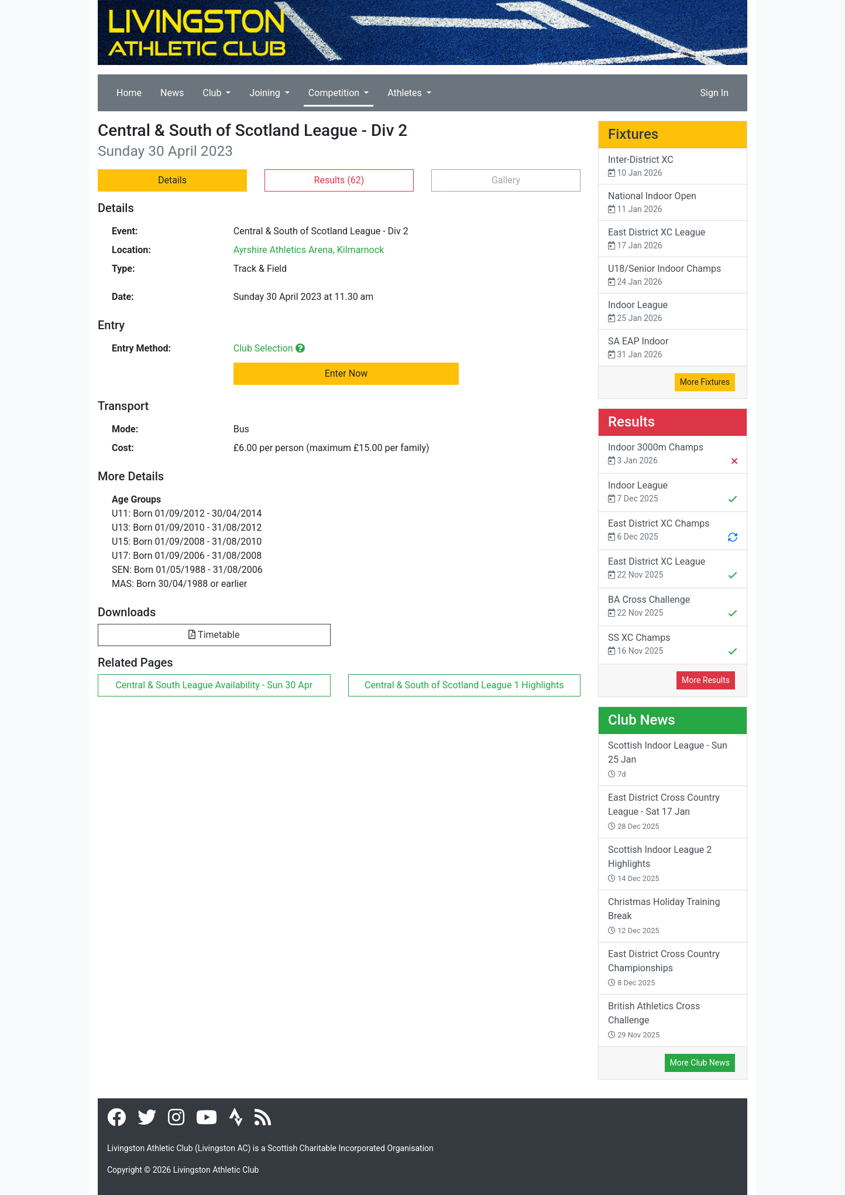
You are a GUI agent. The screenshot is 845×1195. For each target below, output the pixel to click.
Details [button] (172, 180)
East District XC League (672, 239)
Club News (641, 720)
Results (631, 422)
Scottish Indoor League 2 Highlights (660, 863)
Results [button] (339, 180)
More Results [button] (706, 680)
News (172, 92)
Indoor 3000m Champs (672, 455)
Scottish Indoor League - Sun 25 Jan (667, 759)
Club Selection (269, 348)
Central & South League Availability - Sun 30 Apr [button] (213, 685)
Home (129, 92)
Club (213, 92)
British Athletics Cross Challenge (654, 1020)
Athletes (405, 92)
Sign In (714, 92)
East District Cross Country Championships (664, 967)
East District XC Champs (672, 531)
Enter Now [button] (346, 373)
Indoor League (672, 312)
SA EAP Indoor (672, 348)
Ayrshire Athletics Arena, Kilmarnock (308, 249)
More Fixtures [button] (705, 382)
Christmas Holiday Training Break (664, 915)
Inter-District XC (672, 166)
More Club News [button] (700, 1062)
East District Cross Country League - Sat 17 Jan (664, 811)
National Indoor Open (672, 203)
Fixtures (633, 134)
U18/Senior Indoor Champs (672, 275)
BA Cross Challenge (672, 607)
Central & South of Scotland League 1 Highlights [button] (464, 685)
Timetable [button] (213, 634)
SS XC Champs (672, 645)
